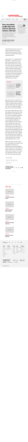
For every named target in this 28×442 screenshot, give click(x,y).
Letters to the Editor (9, 249)
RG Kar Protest (8, 162)
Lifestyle (14, 247)
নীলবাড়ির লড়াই (8, 19)
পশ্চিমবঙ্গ (17, 19)
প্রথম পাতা (3, 19)
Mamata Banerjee (9, 157)
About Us (22, 248)
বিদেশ (23, 19)
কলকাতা (13, 19)
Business (4, 254)
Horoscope (14, 253)
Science (4, 256)
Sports (4, 252)
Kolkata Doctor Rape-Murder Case (11, 160)
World (4, 251)
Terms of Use (23, 247)
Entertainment (5, 253)
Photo (17, 248)
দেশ (20, 19)
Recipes (14, 249)
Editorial (8, 247)
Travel (14, 248)
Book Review (14, 252)
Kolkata (6, 21)
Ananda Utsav (18, 247)
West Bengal (2, 21)
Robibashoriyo (18, 251)
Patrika (17, 252)
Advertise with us (23, 250)
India (3, 249)
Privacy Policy (23, 252)
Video (17, 249)
